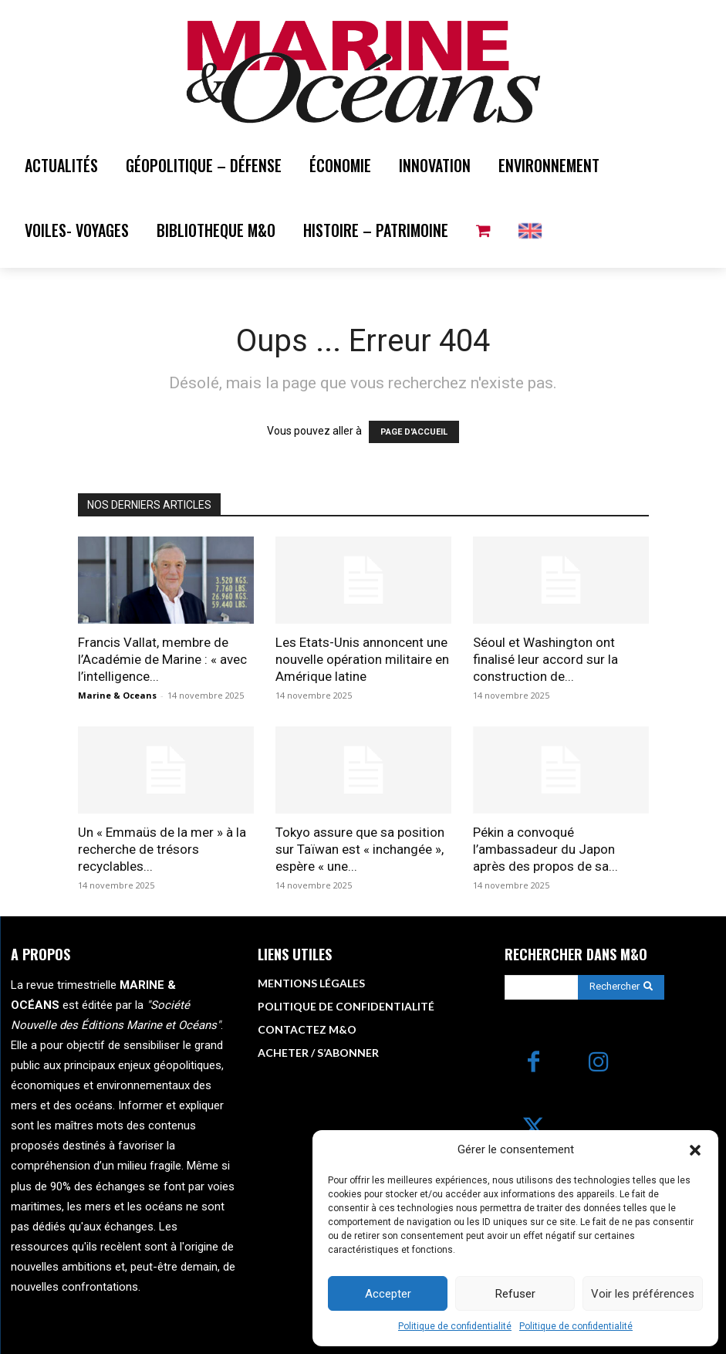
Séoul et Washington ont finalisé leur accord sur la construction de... (545, 659)
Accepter (388, 1294)
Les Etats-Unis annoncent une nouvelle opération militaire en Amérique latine (362, 659)
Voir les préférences (642, 1294)
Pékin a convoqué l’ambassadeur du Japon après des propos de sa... (545, 849)
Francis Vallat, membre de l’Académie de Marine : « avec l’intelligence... (162, 659)
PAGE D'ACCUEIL (413, 432)
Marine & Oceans (117, 695)
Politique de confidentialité (455, 1326)
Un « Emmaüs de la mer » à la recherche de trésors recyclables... (162, 849)
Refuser (515, 1294)
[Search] (621, 987)
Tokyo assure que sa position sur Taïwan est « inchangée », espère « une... (359, 849)
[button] (695, 1150)
